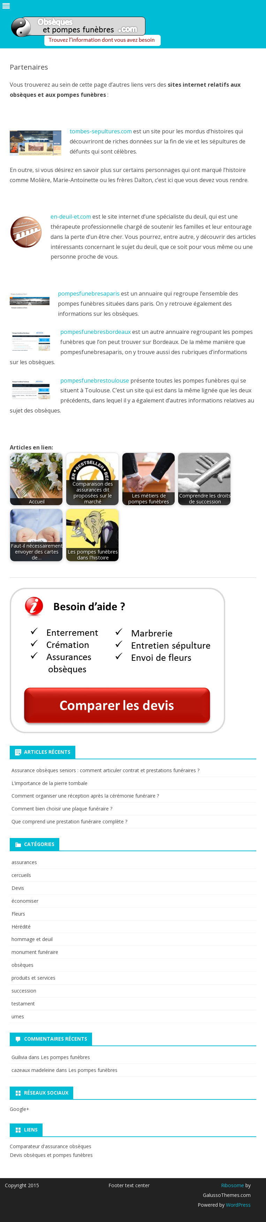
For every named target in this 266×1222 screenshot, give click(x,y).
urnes (18, 1016)
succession (24, 990)
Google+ (19, 1109)
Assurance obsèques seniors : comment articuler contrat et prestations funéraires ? (106, 770)
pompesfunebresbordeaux (96, 332)
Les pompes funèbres (65, 1057)
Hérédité (21, 926)
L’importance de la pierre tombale (50, 783)
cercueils (21, 875)
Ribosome (232, 1185)
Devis (18, 888)
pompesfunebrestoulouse (94, 380)
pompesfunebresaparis (89, 293)
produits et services (33, 977)
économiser (25, 901)
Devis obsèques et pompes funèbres (51, 1155)
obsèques (22, 965)
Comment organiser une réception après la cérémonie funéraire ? (85, 795)
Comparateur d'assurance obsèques (50, 1146)
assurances (24, 862)
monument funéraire (35, 952)
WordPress (238, 1204)
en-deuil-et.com (71, 216)
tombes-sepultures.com (101, 131)
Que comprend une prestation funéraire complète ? (69, 821)
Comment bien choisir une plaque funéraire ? (62, 808)
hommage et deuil (32, 939)
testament (23, 1003)
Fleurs (18, 913)
